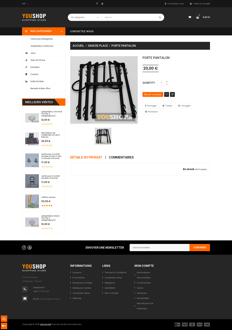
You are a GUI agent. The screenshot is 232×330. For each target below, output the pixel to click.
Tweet (168, 105)
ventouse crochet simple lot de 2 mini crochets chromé (51, 156)
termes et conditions (116, 272)
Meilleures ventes (82, 287)
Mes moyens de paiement (145, 306)
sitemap (77, 298)
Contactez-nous (81, 293)
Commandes (144, 282)
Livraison (77, 272)
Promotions (79, 277)
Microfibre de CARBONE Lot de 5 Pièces (50, 135)
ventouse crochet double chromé (50, 177)
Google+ (186, 105)
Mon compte (111, 293)
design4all (45, 324)
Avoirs (140, 287)
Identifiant (110, 287)
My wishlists (143, 298)
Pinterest (153, 111)
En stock (188, 169)
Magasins (110, 282)
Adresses (142, 293)
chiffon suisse (48, 197)
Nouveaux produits (82, 282)
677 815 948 (43, 291)
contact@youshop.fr (50, 298)
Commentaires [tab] (121, 157)
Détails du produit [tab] (86, 157)
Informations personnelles (144, 275)
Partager (152, 105)
